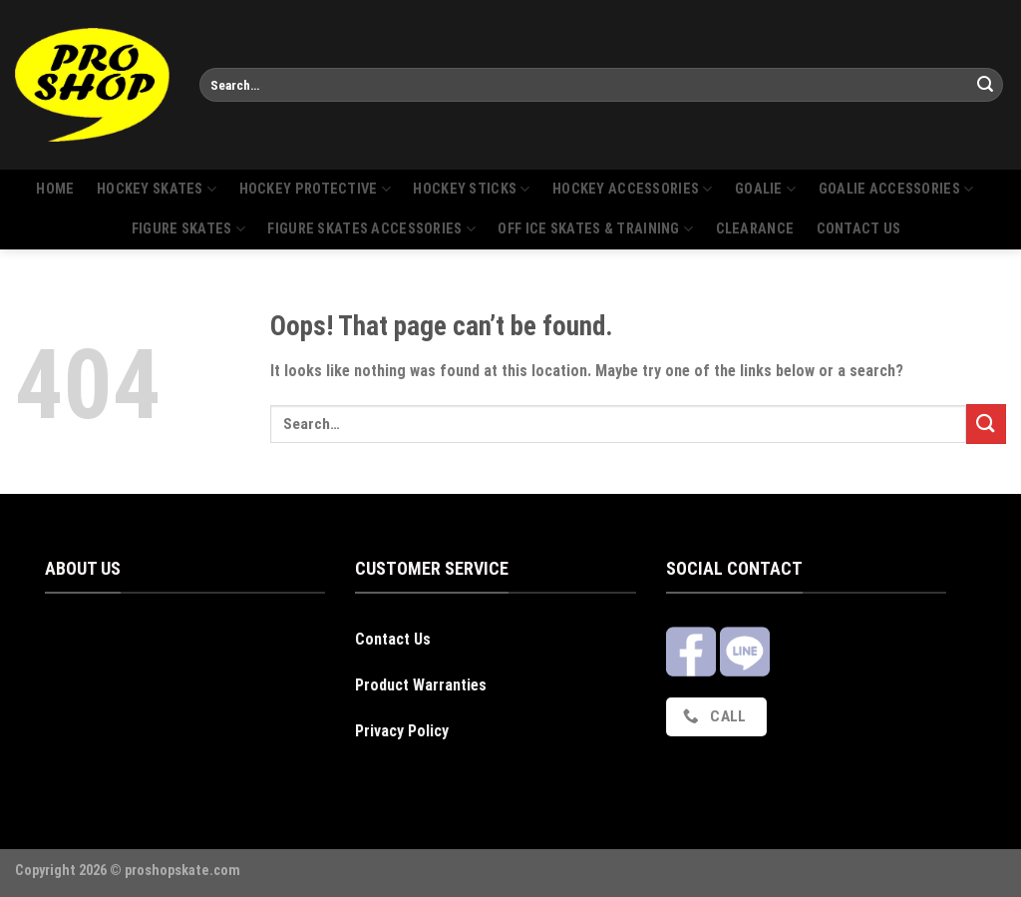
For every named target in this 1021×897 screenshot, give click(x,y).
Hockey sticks (471, 189)
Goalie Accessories (896, 189)
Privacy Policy (402, 730)
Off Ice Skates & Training (595, 229)
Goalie (765, 189)
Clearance (755, 229)
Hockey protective (315, 189)
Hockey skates (156, 189)
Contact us (859, 229)
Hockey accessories (632, 189)
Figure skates (188, 229)
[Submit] (985, 85)
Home (55, 189)
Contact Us (393, 639)
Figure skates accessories (371, 229)
